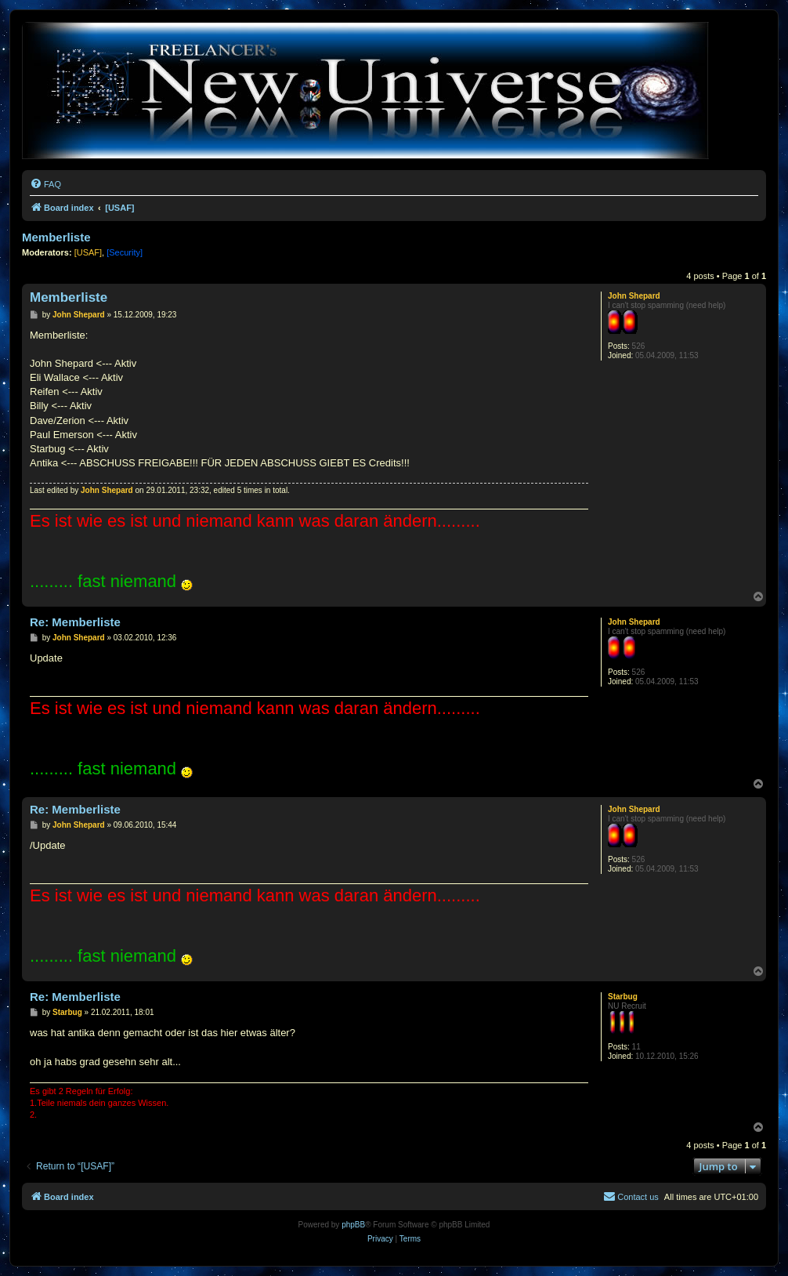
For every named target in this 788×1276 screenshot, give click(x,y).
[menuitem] (45, 184)
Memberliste (56, 237)
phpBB (353, 1224)
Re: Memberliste (75, 622)
